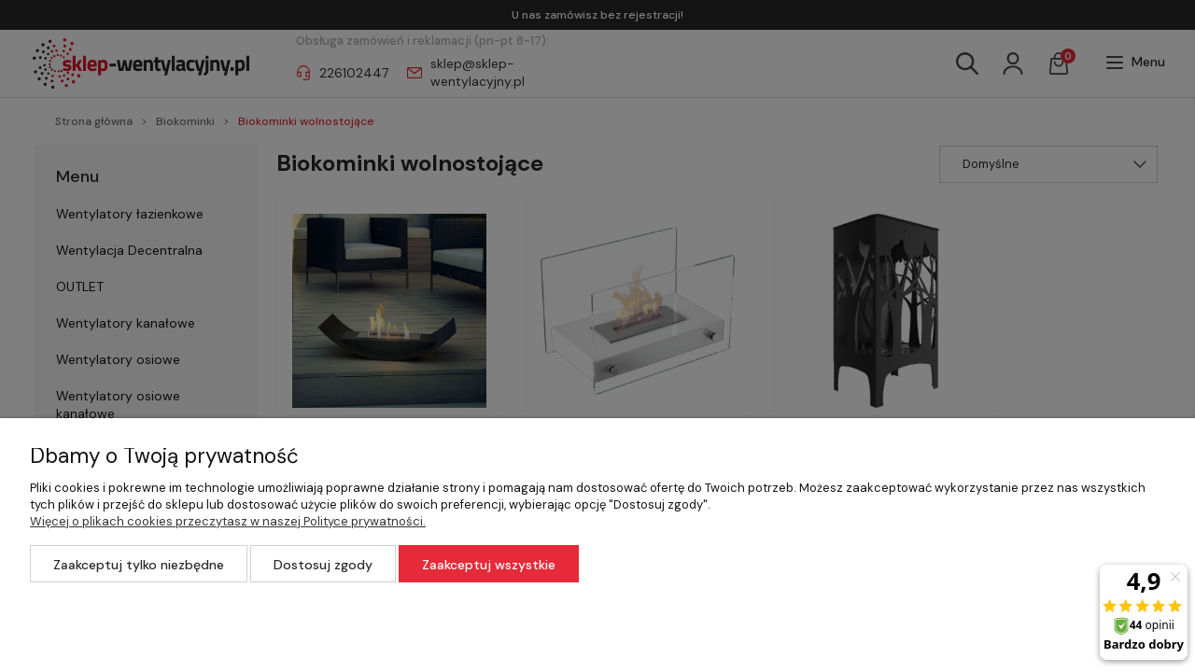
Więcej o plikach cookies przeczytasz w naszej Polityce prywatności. (228, 521)
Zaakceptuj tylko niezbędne (138, 564)
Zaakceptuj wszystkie (488, 564)
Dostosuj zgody (323, 564)
